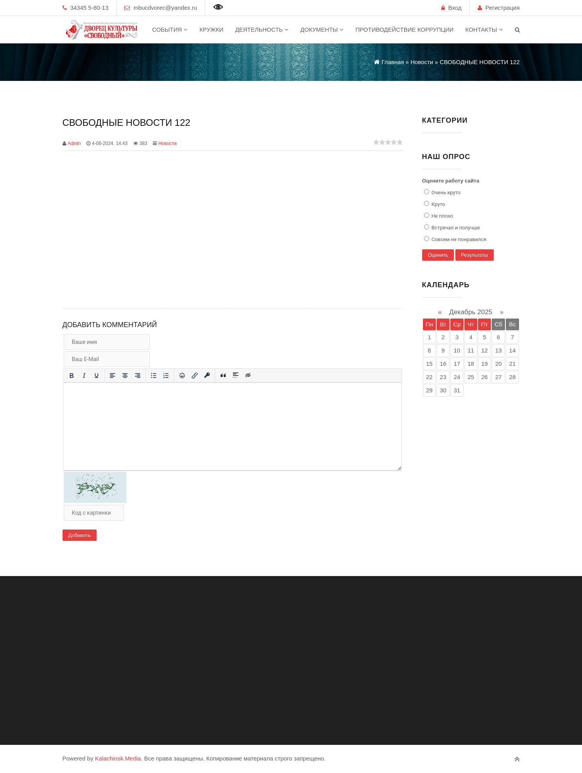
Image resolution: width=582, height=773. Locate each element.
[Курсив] (84, 375)
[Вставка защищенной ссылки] (207, 375)
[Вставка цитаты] (223, 375)
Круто (437, 204)
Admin (74, 143)
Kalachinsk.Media (118, 758)
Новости (167, 143)
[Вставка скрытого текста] (248, 375)
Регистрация (502, 7)
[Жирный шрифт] (71, 375)
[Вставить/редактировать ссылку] (194, 375)
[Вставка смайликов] (182, 375)
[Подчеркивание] (96, 375)
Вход (455, 7)
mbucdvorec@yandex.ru (165, 7)
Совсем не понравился (458, 239)
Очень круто (445, 192)
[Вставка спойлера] (235, 375)
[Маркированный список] (153, 375)
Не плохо (441, 216)
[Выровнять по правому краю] (137, 375)
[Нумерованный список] (166, 375)
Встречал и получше (455, 228)
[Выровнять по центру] (125, 375)
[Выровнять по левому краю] (112, 375)
